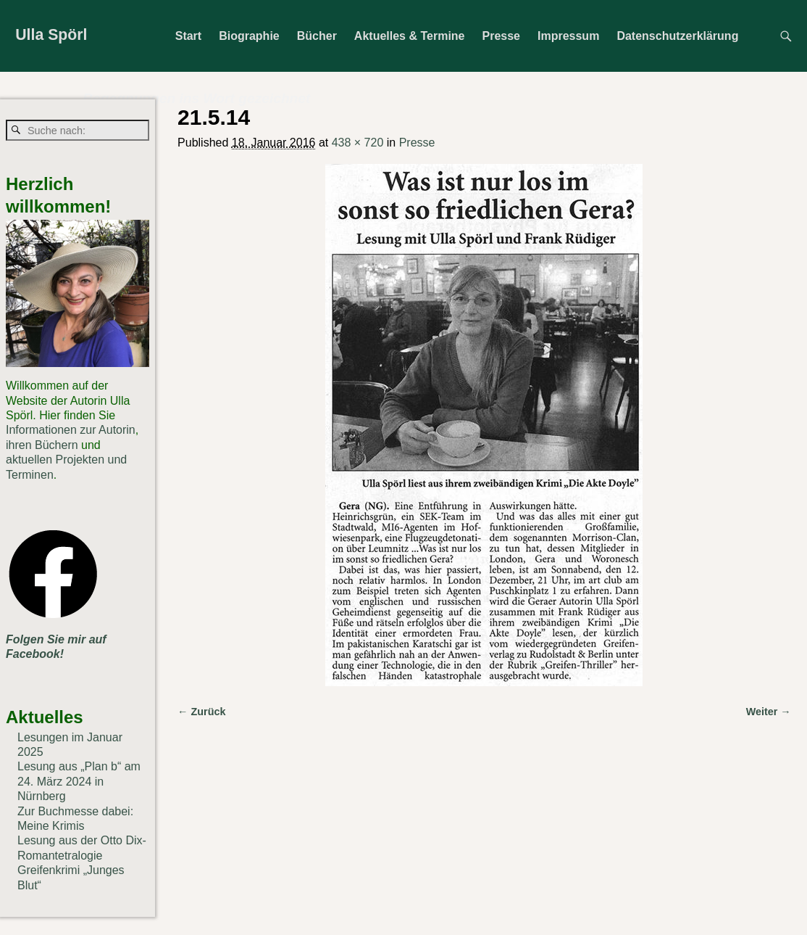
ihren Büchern (42, 445)
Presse (501, 36)
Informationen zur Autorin (70, 430)
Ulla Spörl (51, 35)
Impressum (568, 36)
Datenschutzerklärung (677, 36)
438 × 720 (358, 142)
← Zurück (201, 711)
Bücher (317, 36)
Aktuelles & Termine (409, 36)
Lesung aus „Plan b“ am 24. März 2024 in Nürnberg (79, 781)
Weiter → (768, 711)
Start (188, 36)
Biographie (249, 36)
